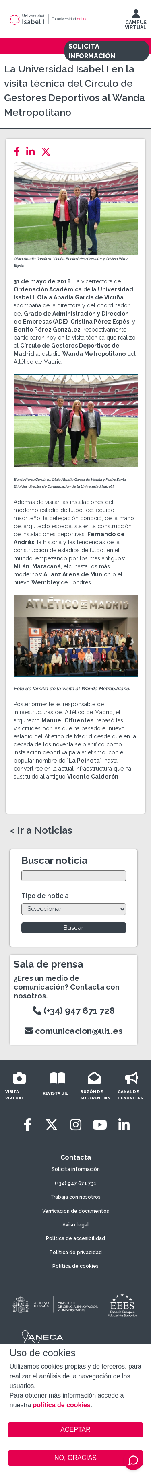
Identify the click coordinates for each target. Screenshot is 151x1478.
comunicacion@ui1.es (74, 1031)
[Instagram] (75, 1124)
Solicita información (76, 1169)
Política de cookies (75, 1266)
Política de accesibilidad (75, 1238)
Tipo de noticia (45, 896)
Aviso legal (75, 1225)
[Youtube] (100, 1124)
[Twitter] (48, 152)
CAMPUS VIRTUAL (136, 21)
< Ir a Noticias (41, 830)
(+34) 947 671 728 (74, 1010)
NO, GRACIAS (75, 1457)
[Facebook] (19, 152)
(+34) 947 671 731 (76, 1183)
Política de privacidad (76, 1252)
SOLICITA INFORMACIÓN (91, 51)
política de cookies (62, 1405)
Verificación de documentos (75, 1211)
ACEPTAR (76, 1430)
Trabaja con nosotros (75, 1197)
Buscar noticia (54, 860)
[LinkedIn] (32, 152)
